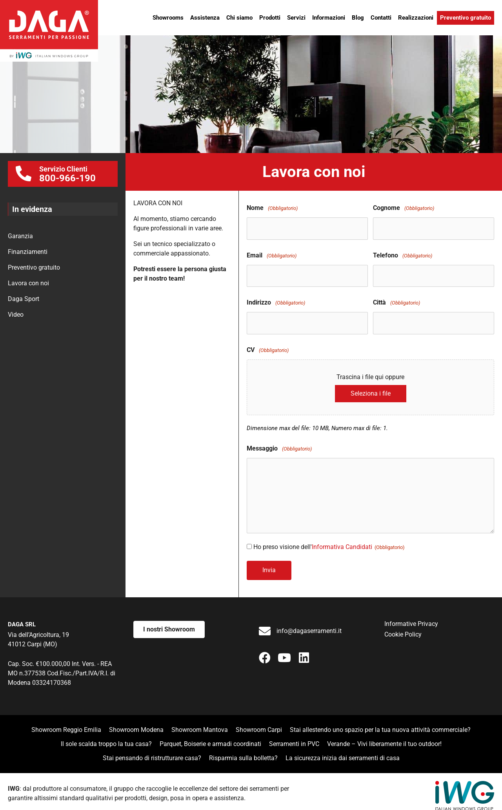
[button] (265, 650)
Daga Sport (23, 299)
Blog (358, 17)
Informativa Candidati (342, 541)
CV (268, 344)
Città (396, 298)
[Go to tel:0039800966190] (63, 174)
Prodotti (269, 17)
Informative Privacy (411, 616)
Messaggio (279, 443)
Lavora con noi (28, 283)
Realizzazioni (415, 17)
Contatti (381, 17)
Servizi (296, 17)
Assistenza (205, 17)
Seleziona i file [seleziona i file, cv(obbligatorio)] (371, 387)
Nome (272, 208)
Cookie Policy (403, 627)
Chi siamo (239, 17)
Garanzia (20, 236)
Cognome (403, 208)
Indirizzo (276, 298)
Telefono (402, 253)
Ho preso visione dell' (329, 541)
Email (271, 253)
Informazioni (328, 17)
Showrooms (168, 17)
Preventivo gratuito (465, 17)
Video (16, 314)
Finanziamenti (27, 251)
